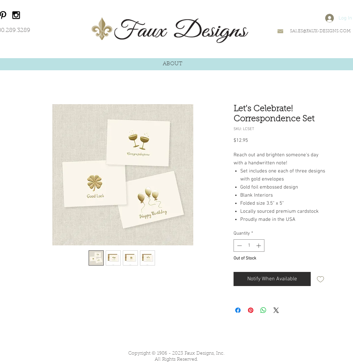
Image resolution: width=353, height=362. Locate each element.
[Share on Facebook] (238, 310)
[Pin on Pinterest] (251, 310)
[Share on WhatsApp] (263, 310)
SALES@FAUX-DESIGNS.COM (320, 31)
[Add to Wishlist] (320, 279)
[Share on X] (276, 310)
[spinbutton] (249, 245)
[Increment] (259, 245)
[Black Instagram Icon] (16, 15)
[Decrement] (239, 245)
